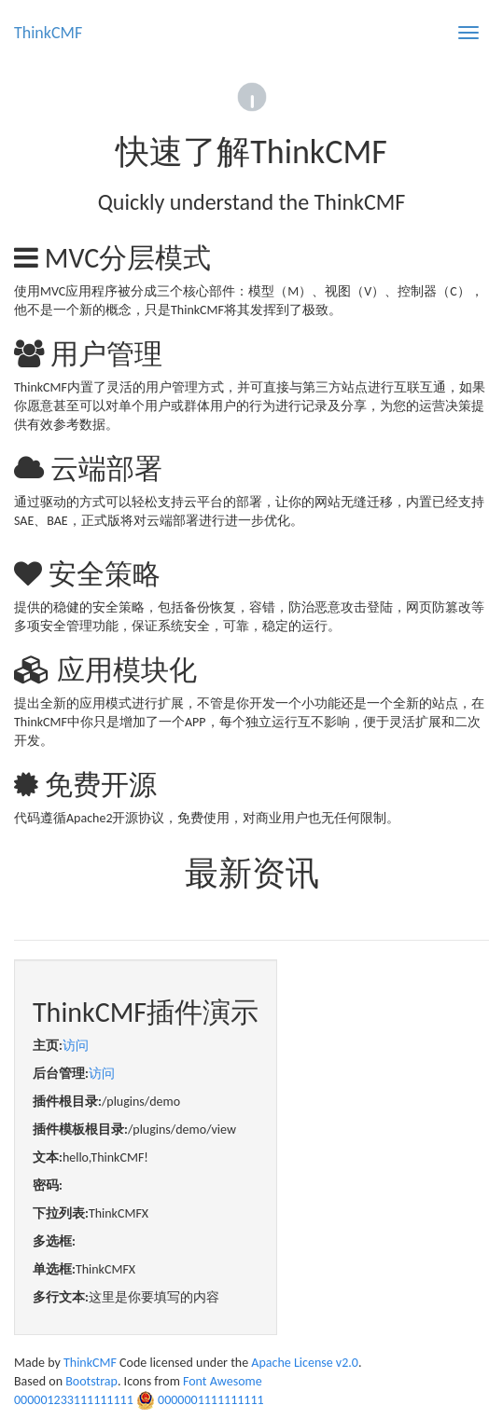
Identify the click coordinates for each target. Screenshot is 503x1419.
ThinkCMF (48, 32)
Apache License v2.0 (304, 1363)
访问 (76, 1046)
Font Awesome (222, 1381)
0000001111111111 (211, 1400)
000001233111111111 (73, 1400)
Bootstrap (91, 1381)
